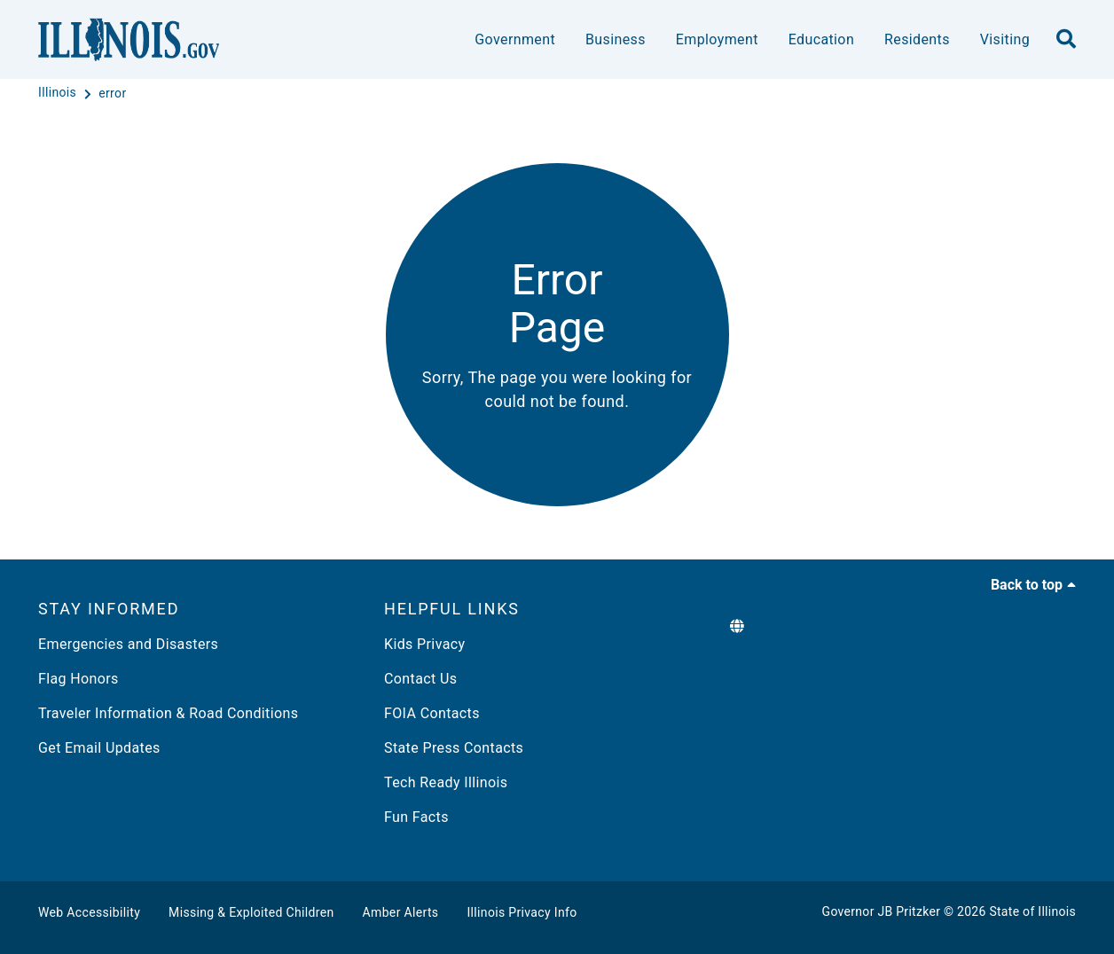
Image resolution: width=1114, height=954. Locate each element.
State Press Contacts (453, 747)
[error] (112, 93)
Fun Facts (416, 817)
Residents (917, 39)
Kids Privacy (424, 644)
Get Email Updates (99, 747)
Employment (717, 39)
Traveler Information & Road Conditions (168, 713)
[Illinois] (59, 93)
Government (515, 39)
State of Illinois (1032, 911)
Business (615, 39)
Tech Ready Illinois (445, 782)
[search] (1066, 39)
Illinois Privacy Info (522, 912)
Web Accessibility (89, 912)
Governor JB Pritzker (881, 911)
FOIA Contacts (432, 713)
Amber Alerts (401, 912)
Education (821, 39)
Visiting (1005, 39)
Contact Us (420, 678)
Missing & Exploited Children (251, 912)
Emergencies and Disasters (128, 644)
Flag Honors (78, 678)
